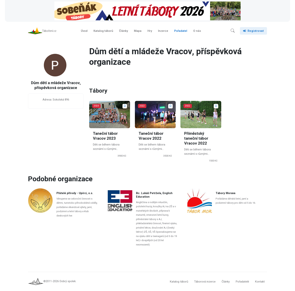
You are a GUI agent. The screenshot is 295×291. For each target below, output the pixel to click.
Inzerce (163, 31)
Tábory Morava (226, 193)
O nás (197, 31)
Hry (150, 31)
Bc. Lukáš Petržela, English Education (154, 195)
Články (123, 31)
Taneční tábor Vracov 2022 (151, 136)
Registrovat (253, 31)
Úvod (84, 31)
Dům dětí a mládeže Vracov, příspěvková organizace (56, 86)
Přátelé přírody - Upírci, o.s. (74, 193)
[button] (232, 31)
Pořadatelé (242, 281)
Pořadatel (180, 31)
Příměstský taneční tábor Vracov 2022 (196, 138)
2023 (96, 105)
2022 (142, 105)
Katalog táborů (103, 31)
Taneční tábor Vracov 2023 (105, 136)
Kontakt (260, 281)
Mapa (137, 31)
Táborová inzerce (205, 281)
